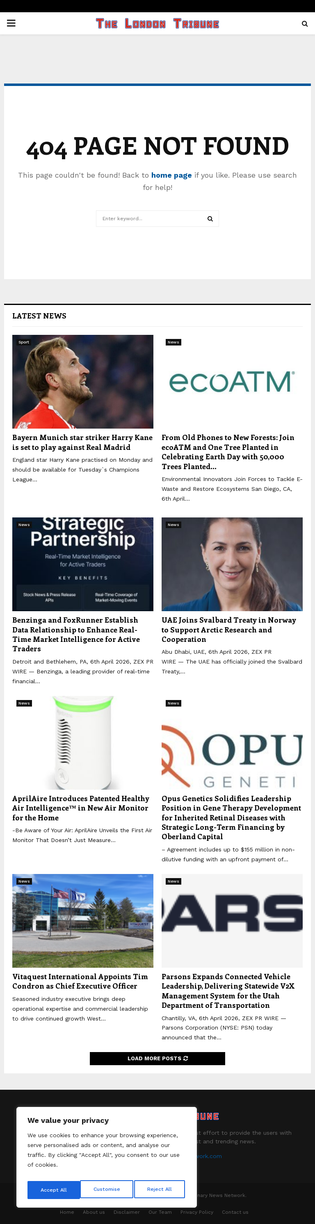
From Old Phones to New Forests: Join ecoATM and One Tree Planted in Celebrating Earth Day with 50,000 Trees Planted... (228, 451)
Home (67, 1212)
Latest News (39, 316)
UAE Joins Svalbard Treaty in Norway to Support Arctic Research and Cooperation (229, 629)
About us (94, 1212)
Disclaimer (127, 1212)
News (173, 342)
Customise (54, 1190)
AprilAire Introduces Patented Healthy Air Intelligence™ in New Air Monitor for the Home (80, 807)
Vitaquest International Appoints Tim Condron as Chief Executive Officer (80, 981)
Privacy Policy (196, 1212)
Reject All (107, 1190)
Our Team (160, 1212)
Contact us (235, 1212)
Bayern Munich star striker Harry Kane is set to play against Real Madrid (82, 442)
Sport (23, 342)
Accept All (160, 1190)
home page (171, 175)
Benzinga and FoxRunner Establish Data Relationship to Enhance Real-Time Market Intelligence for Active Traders (76, 634)
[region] (106, 1160)
